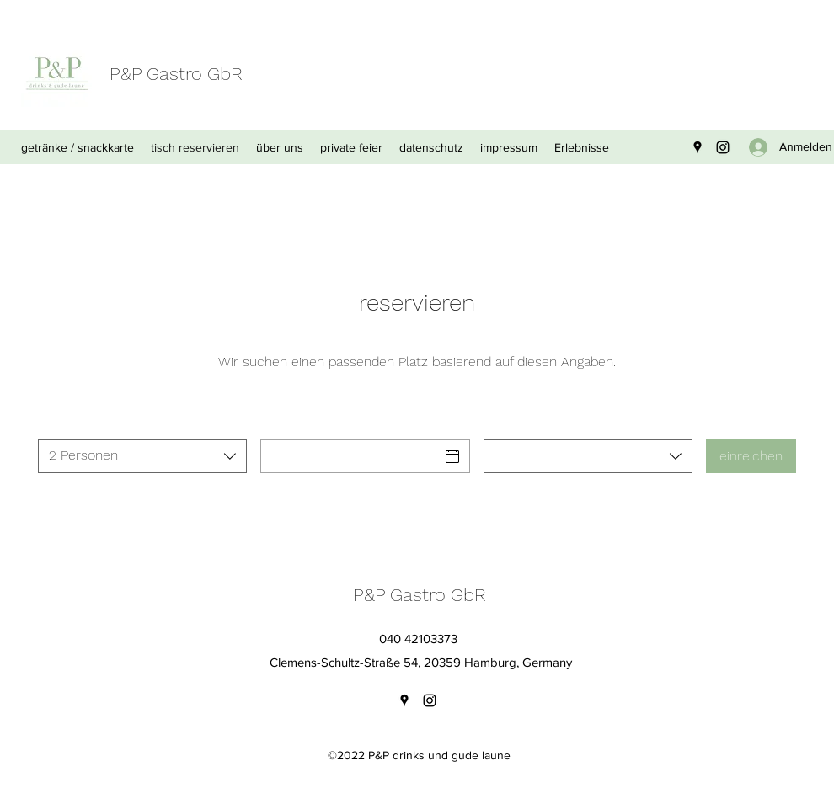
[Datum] (349, 456)
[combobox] (142, 456)
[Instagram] (722, 147)
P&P (126, 73)
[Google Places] (697, 147)
